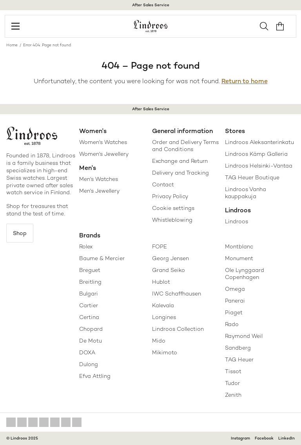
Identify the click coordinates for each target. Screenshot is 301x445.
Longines (164, 317)
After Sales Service (150, 4)
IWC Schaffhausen (176, 293)
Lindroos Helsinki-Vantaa (258, 165)
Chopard (91, 328)
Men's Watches (98, 178)
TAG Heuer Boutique (252, 177)
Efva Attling (95, 375)
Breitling (90, 281)
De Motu (90, 340)
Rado (232, 324)
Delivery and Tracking (180, 172)
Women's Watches (103, 142)
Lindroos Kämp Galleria (256, 153)
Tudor (232, 383)
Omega (235, 288)
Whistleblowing (172, 219)
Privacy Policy (170, 196)
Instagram (240, 438)
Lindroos (236, 221)
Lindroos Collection (178, 328)
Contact (163, 184)
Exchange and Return (180, 160)
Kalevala (163, 305)
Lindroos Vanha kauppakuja (245, 193)
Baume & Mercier (102, 258)
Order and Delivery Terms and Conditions (185, 146)
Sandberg (238, 347)
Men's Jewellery (99, 190)
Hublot (161, 281)
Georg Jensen (170, 258)
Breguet (89, 270)
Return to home (244, 81)
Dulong (88, 364)
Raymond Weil (244, 335)
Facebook (264, 438)
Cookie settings (173, 208)
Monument (239, 258)
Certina (89, 317)
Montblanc (239, 246)
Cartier (88, 305)
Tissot (233, 371)
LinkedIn (286, 438)
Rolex (85, 246)
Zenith (233, 394)
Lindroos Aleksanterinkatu (259, 142)
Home (12, 44)
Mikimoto (164, 352)
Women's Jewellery (104, 153)
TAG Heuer (239, 359)
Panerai (235, 300)
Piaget (234, 312)
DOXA (87, 352)
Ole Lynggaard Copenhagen (244, 273)
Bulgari (88, 293)
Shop (20, 233)
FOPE (159, 246)
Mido (158, 340)
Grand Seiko (168, 270)
